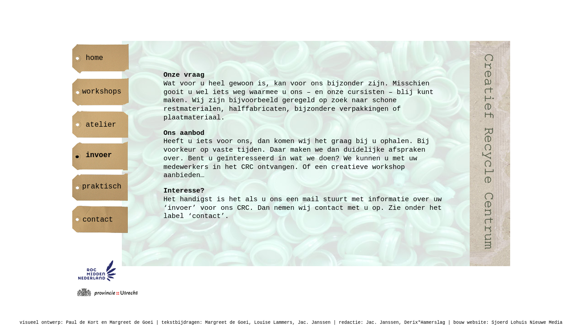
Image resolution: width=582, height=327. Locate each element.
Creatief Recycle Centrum (490, 153)
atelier (101, 125)
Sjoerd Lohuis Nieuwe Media (527, 322)
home (94, 58)
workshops (101, 92)
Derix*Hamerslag (424, 322)
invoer (99, 155)
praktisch (101, 187)
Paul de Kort (82, 322)
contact (98, 220)
